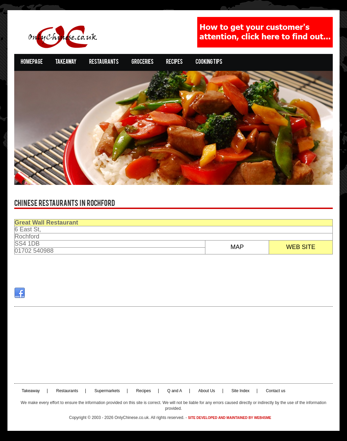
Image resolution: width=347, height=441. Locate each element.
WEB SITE (300, 247)
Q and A (174, 391)
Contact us (275, 391)
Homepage (32, 62)
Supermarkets (107, 391)
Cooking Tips (209, 62)
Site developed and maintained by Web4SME (229, 418)
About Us (206, 391)
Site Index (240, 391)
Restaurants (104, 62)
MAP (237, 247)
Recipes (174, 62)
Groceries (142, 62)
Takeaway (66, 62)
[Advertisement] (173, 345)
